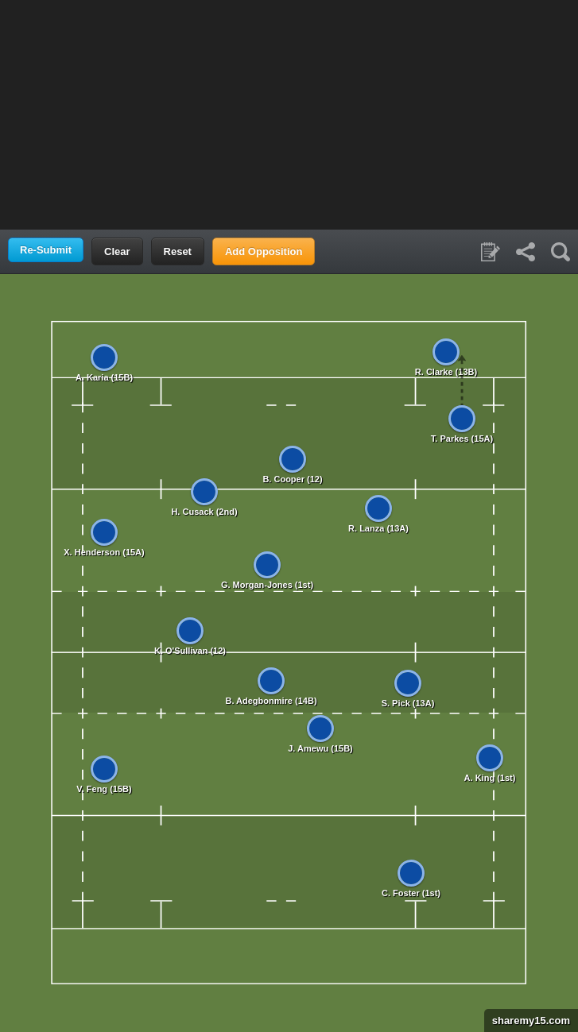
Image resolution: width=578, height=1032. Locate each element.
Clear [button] (117, 251)
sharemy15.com (527, 1020)
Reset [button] (178, 251)
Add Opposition (263, 251)
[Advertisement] (289, 113)
